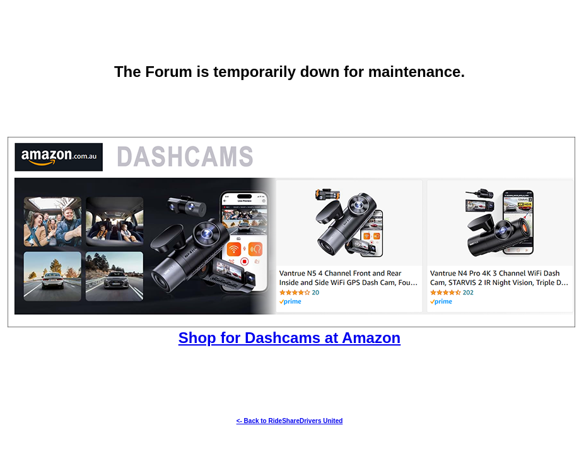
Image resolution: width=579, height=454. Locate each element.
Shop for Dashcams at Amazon (289, 337)
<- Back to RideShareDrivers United (290, 420)
